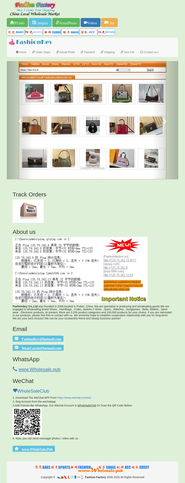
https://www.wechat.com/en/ (74, 397)
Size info (128, 52)
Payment (88, 52)
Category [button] (41, 22)
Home (21, 52)
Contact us (149, 52)
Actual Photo (65, 52)
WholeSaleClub (31, 391)
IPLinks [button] (19, 22)
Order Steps (41, 52)
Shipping (108, 52)
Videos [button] (92, 22)
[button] (20, 120)
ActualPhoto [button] (68, 22)
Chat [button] (111, 22)
